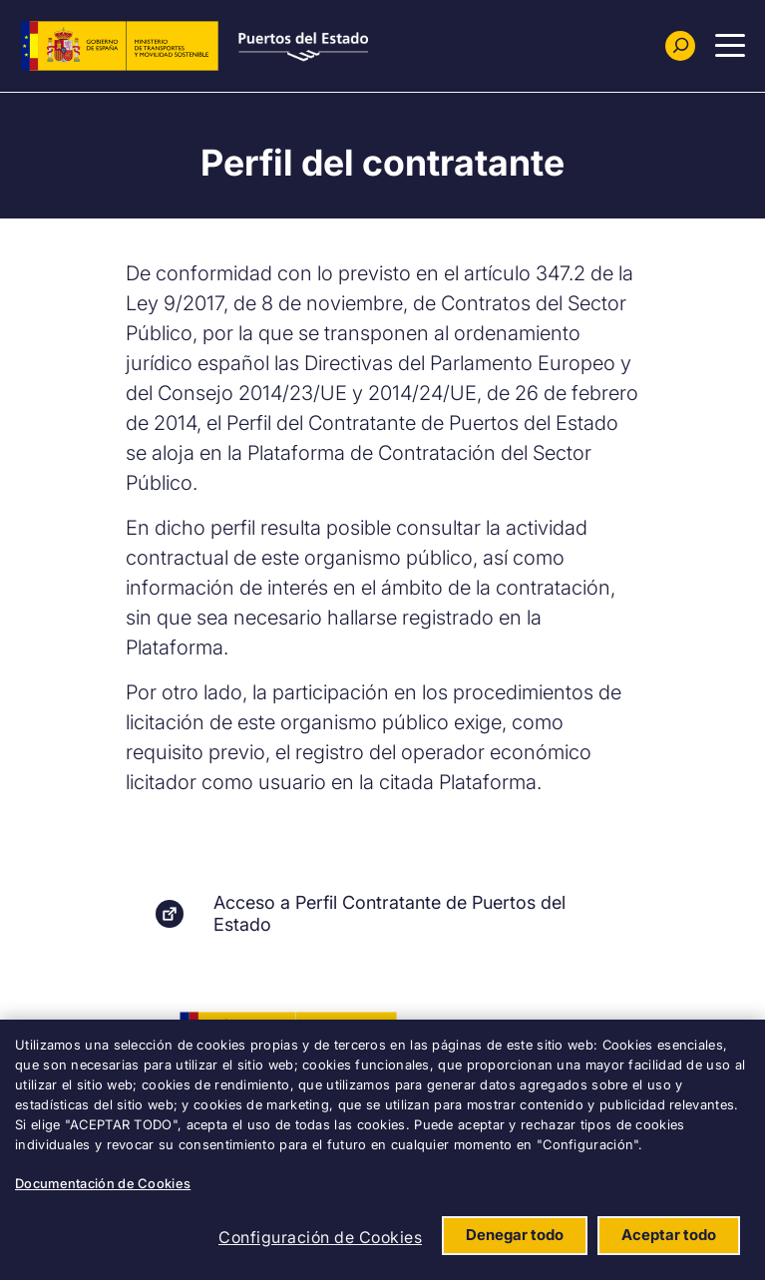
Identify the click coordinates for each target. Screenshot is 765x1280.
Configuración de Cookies (320, 1237)
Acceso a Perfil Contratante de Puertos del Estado (389, 913)
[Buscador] (680, 46)
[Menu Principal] (730, 46)
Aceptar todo (668, 1234)
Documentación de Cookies (103, 1183)
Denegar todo (515, 1234)
